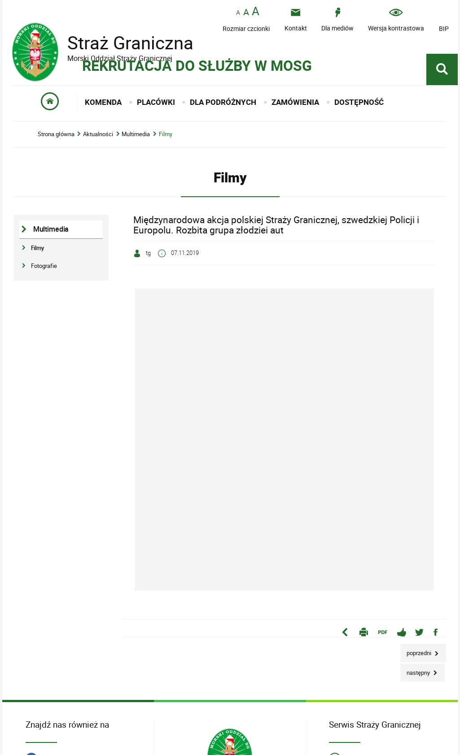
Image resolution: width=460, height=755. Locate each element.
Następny (415, 670)
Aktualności (98, 134)
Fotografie (44, 266)
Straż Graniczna (123, 42)
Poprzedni (416, 650)
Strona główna (56, 134)
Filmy (165, 134)
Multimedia (136, 134)
